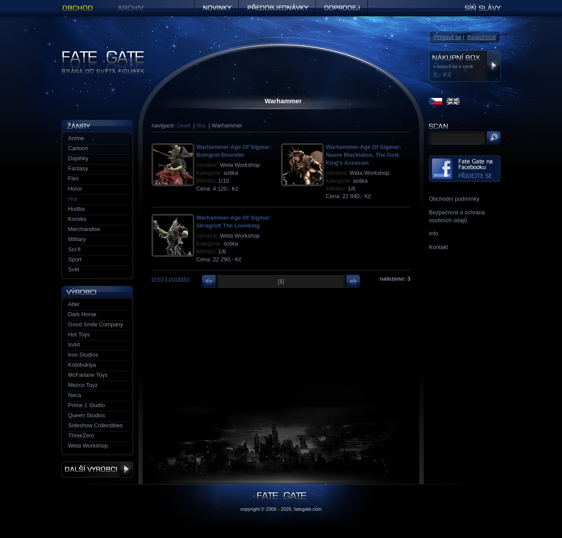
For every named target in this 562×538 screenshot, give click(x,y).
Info (433, 233)
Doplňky (78, 158)
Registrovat (481, 37)
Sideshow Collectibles (95, 425)
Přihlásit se (447, 37)
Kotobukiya (82, 364)
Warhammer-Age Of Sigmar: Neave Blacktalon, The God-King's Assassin (363, 155)
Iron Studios (83, 354)
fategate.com (308, 509)
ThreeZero (81, 435)
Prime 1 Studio (86, 405)
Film (73, 178)
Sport (75, 259)
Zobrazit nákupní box (493, 66)
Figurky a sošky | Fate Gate (95, 54)
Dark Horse (82, 314)
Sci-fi (74, 249)
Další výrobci (97, 469)
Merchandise (84, 229)
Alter (73, 304)
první (157, 278)
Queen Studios (86, 415)
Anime (76, 138)
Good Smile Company (95, 324)
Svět (73, 269)
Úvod (183, 125)
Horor (75, 188)
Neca (74, 395)
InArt (74, 344)
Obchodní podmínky (454, 198)
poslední (179, 278)
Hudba (76, 209)
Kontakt (438, 247)
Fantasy (78, 168)
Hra (200, 125)
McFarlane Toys (88, 375)
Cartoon (78, 148)
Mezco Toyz (82, 385)
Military (77, 239)
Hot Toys (79, 334)
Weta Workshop (88, 445)
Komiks (77, 219)
